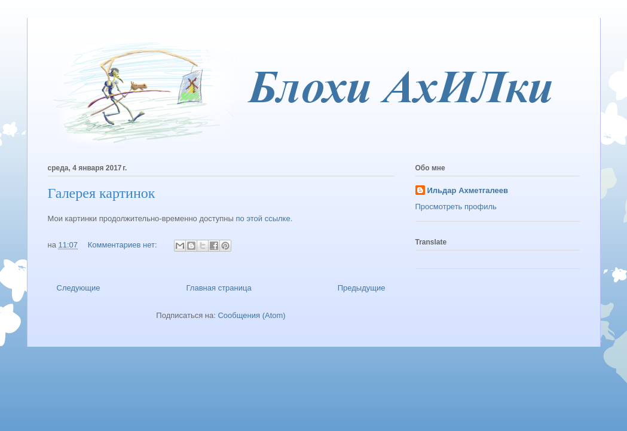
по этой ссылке (263, 218)
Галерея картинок (101, 193)
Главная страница (219, 287)
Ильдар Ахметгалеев (467, 190)
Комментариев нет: (124, 244)
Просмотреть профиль (456, 206)
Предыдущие (362, 287)
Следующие (78, 287)
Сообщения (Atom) (251, 315)
